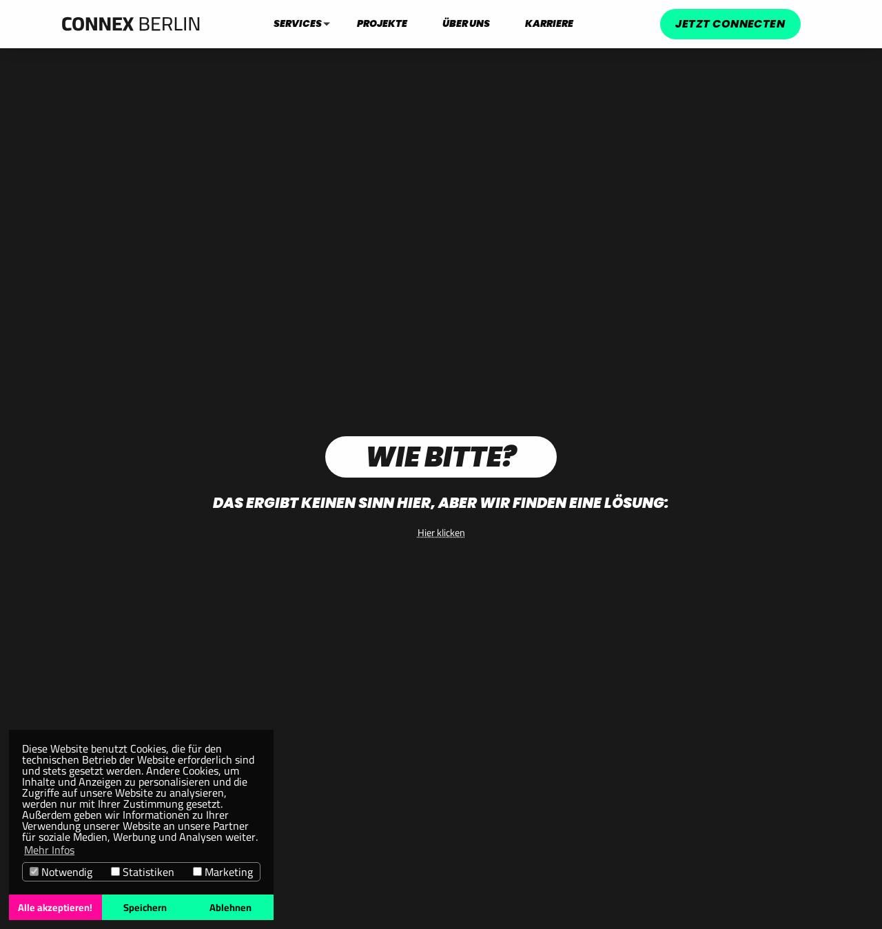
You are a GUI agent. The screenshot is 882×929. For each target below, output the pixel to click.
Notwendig (61, 872)
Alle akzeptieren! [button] (55, 907)
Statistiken (142, 872)
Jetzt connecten (730, 24)
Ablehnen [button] (230, 907)
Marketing (223, 872)
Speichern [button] (145, 907)
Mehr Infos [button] (49, 849)
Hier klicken (441, 532)
